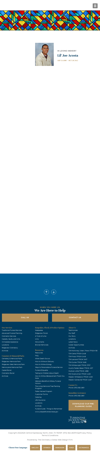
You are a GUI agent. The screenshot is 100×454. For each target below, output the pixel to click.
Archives (5, 350)
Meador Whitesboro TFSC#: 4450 (81, 377)
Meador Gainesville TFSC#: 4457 (80, 380)
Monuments (39, 342)
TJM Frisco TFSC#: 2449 (77, 356)
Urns (37, 339)
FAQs (77, 433)
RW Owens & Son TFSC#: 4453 (80, 374)
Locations (5, 345)
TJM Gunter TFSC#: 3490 (77, 362)
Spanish (46, 447)
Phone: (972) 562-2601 (76, 387)
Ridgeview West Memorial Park (13, 364)
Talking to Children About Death (47, 373)
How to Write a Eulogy (43, 364)
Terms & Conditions (50, 435)
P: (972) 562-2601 (68, 433)
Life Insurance (40, 400)
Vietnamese (84, 447)
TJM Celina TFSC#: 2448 (77, 353)
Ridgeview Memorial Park (11, 361)
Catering (38, 397)
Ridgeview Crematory (10, 348)
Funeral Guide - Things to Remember (48, 409)
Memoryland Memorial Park (12, 367)
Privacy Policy (86, 433)
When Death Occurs (42, 358)
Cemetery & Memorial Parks (12, 358)
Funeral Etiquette (41, 370)
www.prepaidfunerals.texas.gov (46, 411)
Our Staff (72, 333)
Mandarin (59, 447)
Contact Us (75, 317)
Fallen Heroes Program (43, 391)
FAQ (36, 355)
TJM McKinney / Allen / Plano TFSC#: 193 (83, 350)
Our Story (72, 336)
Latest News (73, 342)
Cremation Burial (8, 373)
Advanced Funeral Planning (12, 333)
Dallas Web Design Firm (62, 440)
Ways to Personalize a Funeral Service (48, 367)
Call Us (25, 317)
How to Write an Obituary (44, 361)
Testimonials (73, 330)
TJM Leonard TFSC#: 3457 (78, 359)
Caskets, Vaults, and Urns (11, 339)
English (35, 447)
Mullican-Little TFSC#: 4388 (78, 371)
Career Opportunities (76, 345)
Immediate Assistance (10, 342)
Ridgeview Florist (41, 333)
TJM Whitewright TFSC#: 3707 (79, 365)
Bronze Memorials (41, 345)
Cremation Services (9, 336)
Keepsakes (39, 330)
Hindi (71, 447)
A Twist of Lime (40, 336)
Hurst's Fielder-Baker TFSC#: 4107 (81, 368)
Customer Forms (41, 394)
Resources (39, 353)
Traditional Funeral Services (12, 330)
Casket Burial (6, 370)
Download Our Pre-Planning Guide (83, 405)
